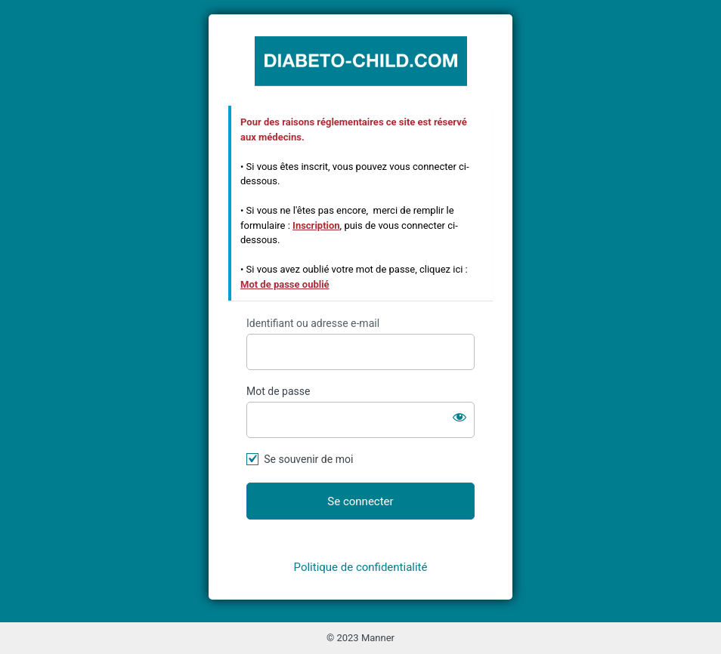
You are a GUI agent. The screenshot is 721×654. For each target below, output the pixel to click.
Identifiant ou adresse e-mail (312, 323)
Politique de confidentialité (361, 567)
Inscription (316, 225)
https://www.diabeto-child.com (361, 61)
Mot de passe (278, 391)
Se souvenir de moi (308, 459)
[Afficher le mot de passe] (459, 417)
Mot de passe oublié (285, 284)
